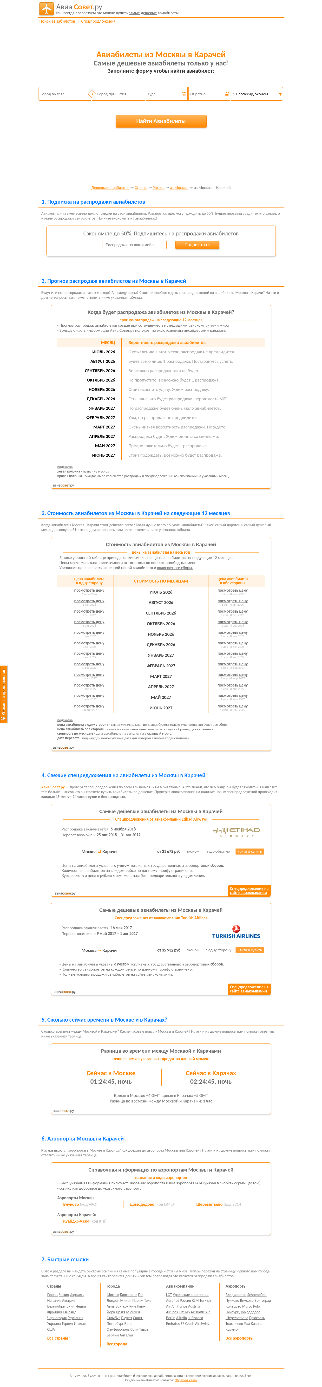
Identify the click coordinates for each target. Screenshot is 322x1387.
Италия (80, 1323)
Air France (179, 1306)
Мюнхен (133, 1312)
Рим (132, 1306)
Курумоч (233, 1329)
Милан (125, 1300)
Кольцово (233, 1306)
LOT (169, 1294)
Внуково (71, 1204)
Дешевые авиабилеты (110, 188)
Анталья (126, 1335)
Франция (54, 1312)
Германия (75, 1318)
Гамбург (232, 1312)
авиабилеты (117, 8)
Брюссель (257, 1318)
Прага (120, 1312)
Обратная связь (186, 1380)
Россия (158, 188)
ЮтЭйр (184, 1312)
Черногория (57, 1318)
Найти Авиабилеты (161, 121)
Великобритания (60, 1306)
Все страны (57, 1338)
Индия (80, 1306)
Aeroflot (172, 1300)
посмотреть (89, 590)
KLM (195, 1300)
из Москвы (179, 188)
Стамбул (113, 1318)
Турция (67, 1323)
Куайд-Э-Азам (76, 1221)
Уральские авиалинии (191, 1294)
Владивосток (236, 1294)
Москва (113, 1294)
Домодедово (142, 1204)
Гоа (140, 1294)
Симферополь (118, 1329)
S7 (182, 1323)
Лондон (113, 1300)
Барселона (128, 1294)
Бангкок (122, 1306)
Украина (54, 1323)
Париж (138, 1300)
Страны (141, 188)
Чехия (64, 1294)
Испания (54, 1300)
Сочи (134, 1329)
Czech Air (192, 1323)
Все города (117, 1344)
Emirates (173, 1323)
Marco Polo (251, 1306)
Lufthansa (195, 1318)
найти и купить (249, 851)
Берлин (113, 1335)
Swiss (204, 1323)
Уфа (247, 1323)
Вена (128, 1323)
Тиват (143, 1329)
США (51, 1329)
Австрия (68, 1300)
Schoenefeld (257, 1294)
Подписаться (197, 244)
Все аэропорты (240, 1338)
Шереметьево (209, 1204)
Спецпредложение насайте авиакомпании (249, 890)
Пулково (232, 1300)
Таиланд (69, 1312)
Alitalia (181, 1318)
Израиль (77, 1294)
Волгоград (263, 1300)
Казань (256, 1323)
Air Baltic (198, 1312)
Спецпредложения (98, 21)
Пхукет (126, 1318)
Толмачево (234, 1323)
